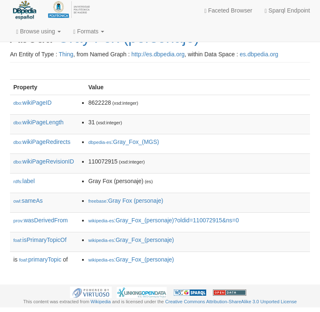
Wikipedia (100, 301)
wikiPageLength (38, 122)
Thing (66, 54)
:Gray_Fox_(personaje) (131, 240)
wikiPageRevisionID (43, 161)
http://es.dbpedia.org (158, 54)
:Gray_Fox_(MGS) (123, 141)
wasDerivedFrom (40, 220)
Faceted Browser (228, 10)
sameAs (27, 200)
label (24, 181)
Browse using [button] (38, 31)
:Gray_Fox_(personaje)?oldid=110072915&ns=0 (163, 220)
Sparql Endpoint (287, 10)
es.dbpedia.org (259, 54)
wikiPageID (32, 102)
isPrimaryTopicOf (40, 240)
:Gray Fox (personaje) (125, 200)
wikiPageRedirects (41, 141)
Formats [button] (88, 31)
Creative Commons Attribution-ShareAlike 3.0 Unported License (231, 301)
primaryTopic (40, 259)
